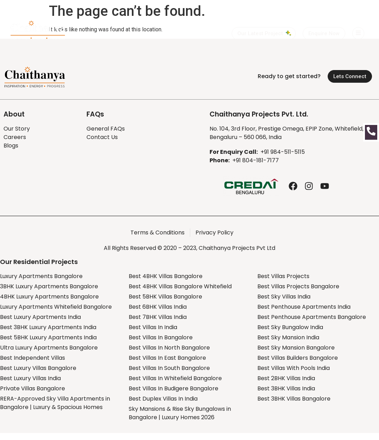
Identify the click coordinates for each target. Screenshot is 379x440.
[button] (324, 33)
